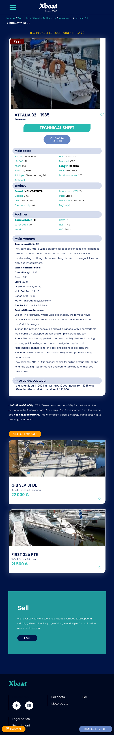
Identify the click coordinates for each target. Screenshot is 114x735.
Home (11, 18)
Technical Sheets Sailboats (37, 18)
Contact (13, 729)
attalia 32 (81, 18)
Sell (85, 697)
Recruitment (21, 725)
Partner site (20, 697)
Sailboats (58, 697)
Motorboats (59, 703)
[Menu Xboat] (13, 7)
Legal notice (21, 719)
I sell (27, 638)
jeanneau (65, 18)
